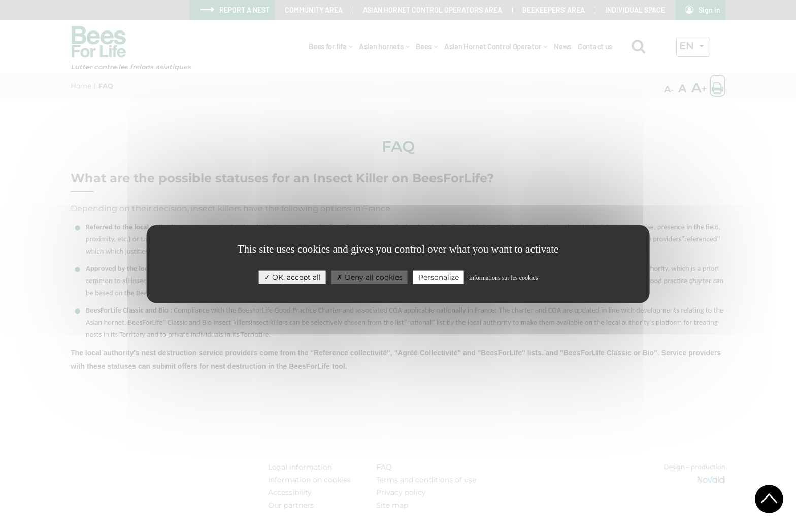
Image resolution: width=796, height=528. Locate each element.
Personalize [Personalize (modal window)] (438, 277)
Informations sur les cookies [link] (503, 277)
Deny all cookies (370, 277)
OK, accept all (292, 277)
